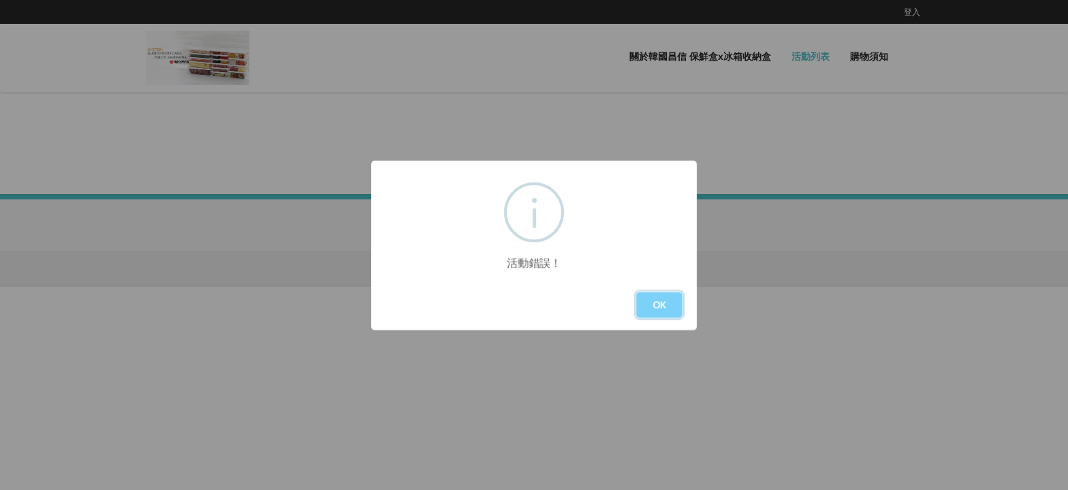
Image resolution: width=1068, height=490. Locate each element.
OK (659, 304)
